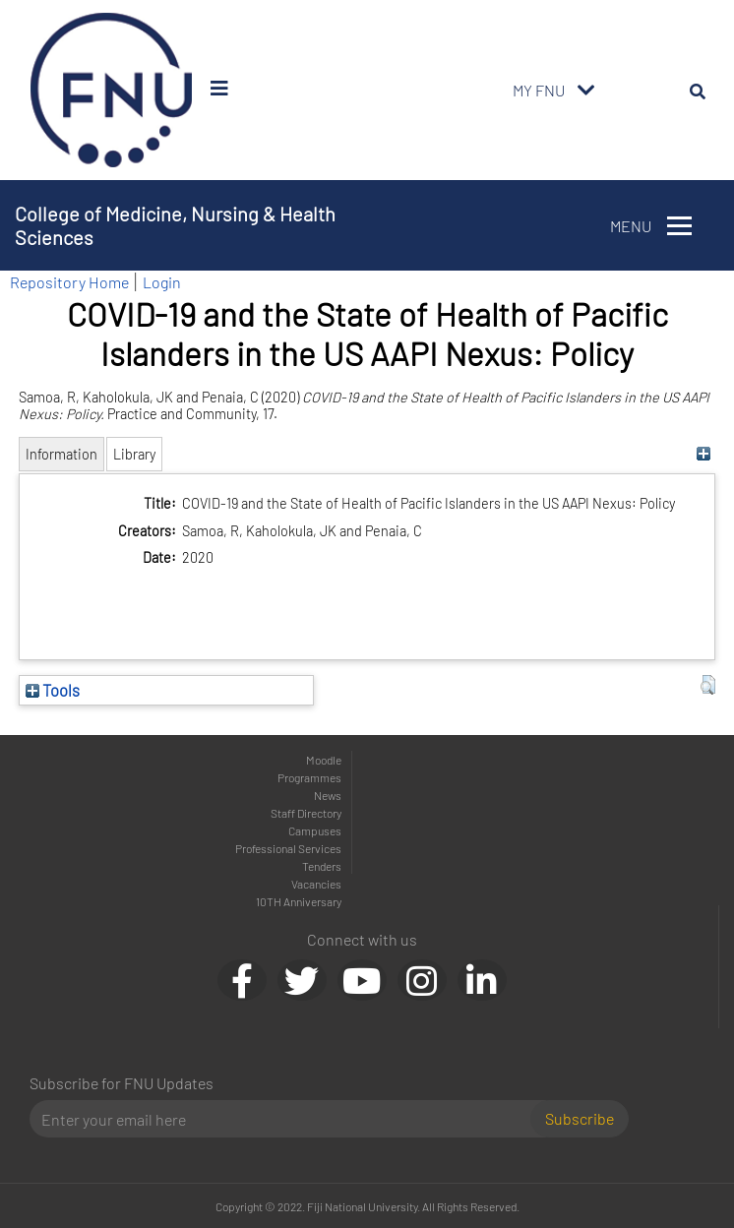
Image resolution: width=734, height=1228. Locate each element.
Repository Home (69, 282)
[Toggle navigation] (586, 90)
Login (162, 282)
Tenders (321, 866)
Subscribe (579, 1118)
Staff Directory (306, 813)
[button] (708, 685)
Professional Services (288, 848)
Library (134, 454)
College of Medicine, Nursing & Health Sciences (175, 225)
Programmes (309, 777)
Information (61, 454)
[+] (703, 454)
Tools (53, 690)
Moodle (323, 760)
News (327, 795)
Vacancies (316, 883)
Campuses (314, 830)
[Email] (288, 1118)
